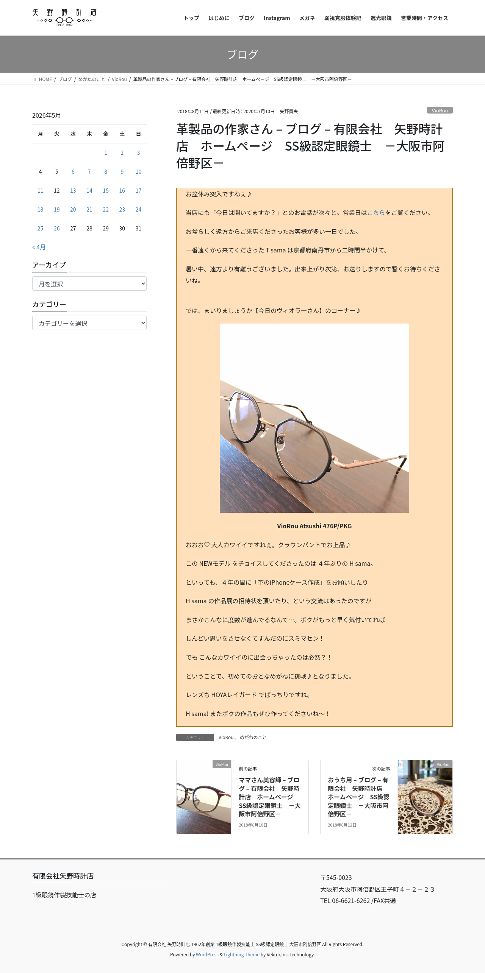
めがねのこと (253, 737)
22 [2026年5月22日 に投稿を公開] (106, 209)
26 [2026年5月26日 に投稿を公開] (57, 228)
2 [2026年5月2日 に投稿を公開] (122, 152)
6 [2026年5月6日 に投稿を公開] (73, 171)
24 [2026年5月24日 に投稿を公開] (139, 209)
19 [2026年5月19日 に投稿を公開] (57, 209)
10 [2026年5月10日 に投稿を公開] (139, 171)
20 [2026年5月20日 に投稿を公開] (73, 209)
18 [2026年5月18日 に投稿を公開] (41, 209)
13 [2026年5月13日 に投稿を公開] (73, 190)
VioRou (440, 110)
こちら (376, 212)
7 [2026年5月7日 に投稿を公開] (89, 171)
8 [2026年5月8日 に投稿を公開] (105, 171)
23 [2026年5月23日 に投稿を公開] (122, 209)
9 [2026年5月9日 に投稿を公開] (122, 171)
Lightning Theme (242, 954)
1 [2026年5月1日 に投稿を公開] (105, 152)
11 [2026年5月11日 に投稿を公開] (41, 190)
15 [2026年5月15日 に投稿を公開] (106, 190)
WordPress (207, 954)
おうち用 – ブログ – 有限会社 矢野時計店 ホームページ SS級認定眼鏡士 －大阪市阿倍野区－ (359, 796)
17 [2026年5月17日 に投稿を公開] (139, 190)
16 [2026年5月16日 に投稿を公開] (122, 190)
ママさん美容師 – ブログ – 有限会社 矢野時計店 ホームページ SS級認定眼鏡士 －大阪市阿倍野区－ (270, 796)
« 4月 (39, 246)
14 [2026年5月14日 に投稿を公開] (89, 190)
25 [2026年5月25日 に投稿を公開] (41, 228)
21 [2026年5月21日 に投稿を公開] (89, 209)
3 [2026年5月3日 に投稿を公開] (138, 152)
